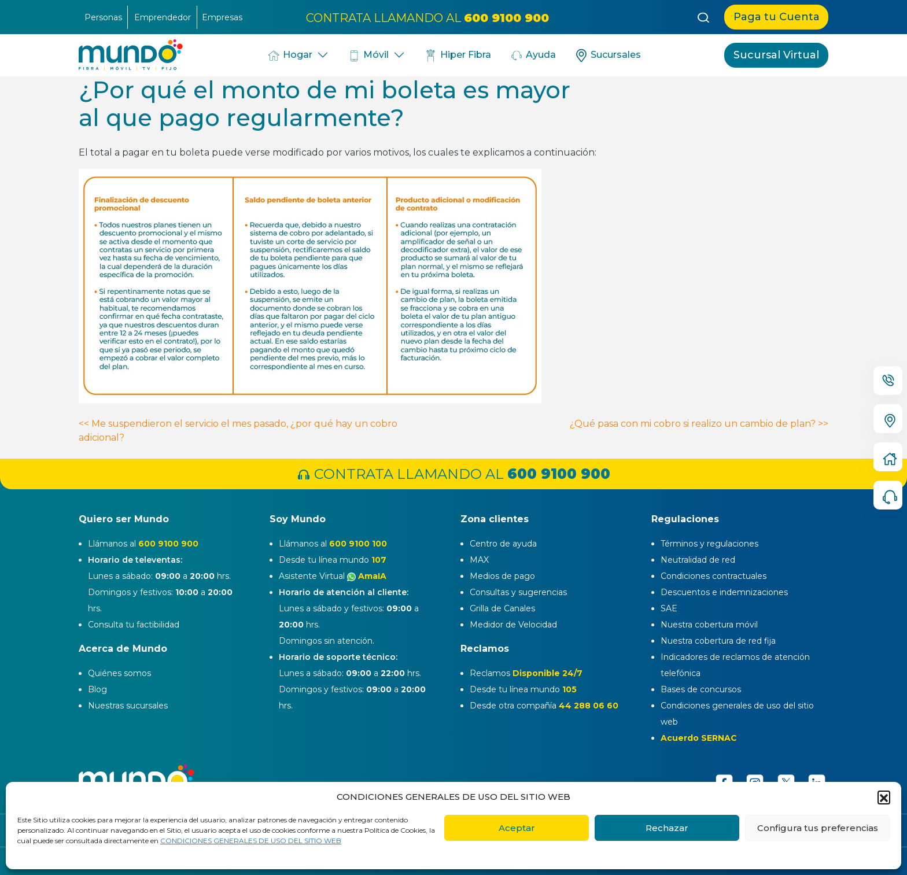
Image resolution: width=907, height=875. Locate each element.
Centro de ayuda (503, 543)
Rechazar (667, 827)
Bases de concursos (701, 689)
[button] (884, 797)
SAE (669, 608)
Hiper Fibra (457, 55)
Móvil (368, 55)
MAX (479, 560)
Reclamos (526, 673)
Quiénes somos (119, 673)
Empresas (222, 17)
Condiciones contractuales (713, 576)
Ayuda (533, 55)
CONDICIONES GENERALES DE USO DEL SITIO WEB (250, 840)
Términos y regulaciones (709, 543)
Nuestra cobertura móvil (709, 624)
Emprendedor (162, 17)
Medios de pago (502, 576)
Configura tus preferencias (817, 827)
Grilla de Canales (502, 608)
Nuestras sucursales (128, 705)
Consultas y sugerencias (518, 592)
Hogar (289, 55)
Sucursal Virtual (776, 55)
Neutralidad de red (698, 560)
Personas (103, 17)
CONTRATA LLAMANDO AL (427, 17)
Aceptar (517, 827)
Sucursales (607, 55)
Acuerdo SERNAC (699, 738)
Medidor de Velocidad (513, 624)
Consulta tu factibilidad (133, 624)
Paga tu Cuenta (776, 16)
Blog (97, 689)
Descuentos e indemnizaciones (724, 592)
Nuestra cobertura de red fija (718, 641)
